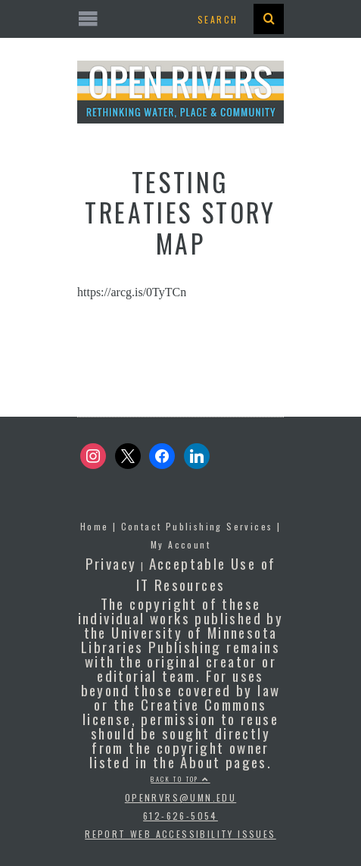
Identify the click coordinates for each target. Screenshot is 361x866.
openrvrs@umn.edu (180, 797)
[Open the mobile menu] (180, 19)
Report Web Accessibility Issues (180, 833)
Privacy (111, 563)
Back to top (180, 778)
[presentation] (269, 19)
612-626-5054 (180, 815)
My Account (180, 544)
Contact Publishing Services (197, 526)
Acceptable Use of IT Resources (206, 573)
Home (94, 526)
